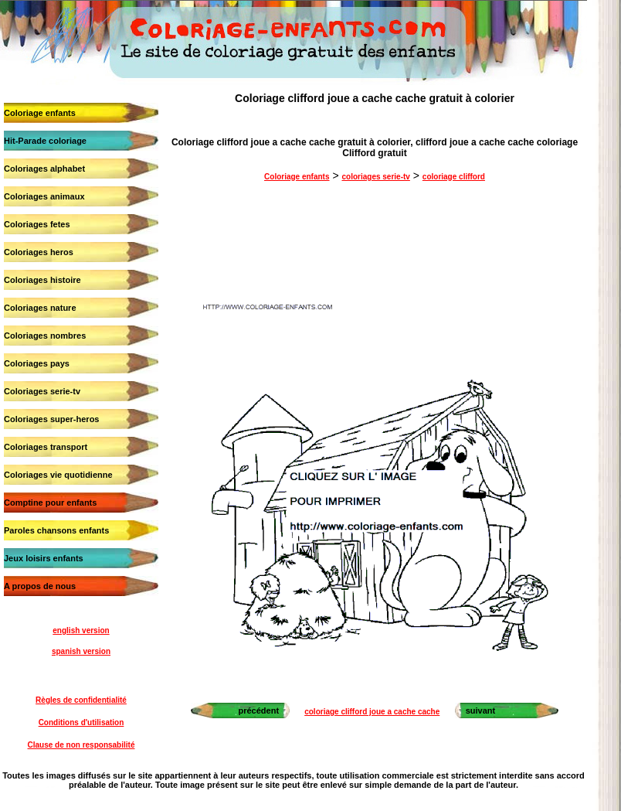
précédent (258, 710)
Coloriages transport (45, 447)
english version (81, 630)
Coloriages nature (40, 307)
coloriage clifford (453, 176)
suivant (481, 710)
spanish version (81, 651)
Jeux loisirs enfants (43, 558)
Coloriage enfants (40, 113)
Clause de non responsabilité (81, 745)
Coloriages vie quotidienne (58, 474)
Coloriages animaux (44, 196)
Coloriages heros (38, 252)
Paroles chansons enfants (56, 530)
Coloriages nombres (45, 335)
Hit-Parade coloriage (45, 140)
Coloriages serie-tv (42, 391)
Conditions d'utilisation (81, 722)
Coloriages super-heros (51, 419)
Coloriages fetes (37, 224)
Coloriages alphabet (44, 168)
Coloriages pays (37, 363)
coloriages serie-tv (375, 176)
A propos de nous (40, 586)
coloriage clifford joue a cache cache (371, 711)
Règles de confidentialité (81, 700)
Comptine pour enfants (50, 502)
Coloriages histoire (42, 280)
